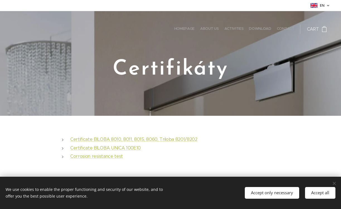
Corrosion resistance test (96, 156)
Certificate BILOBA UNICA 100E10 (105, 147)
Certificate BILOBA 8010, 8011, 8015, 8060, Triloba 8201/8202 (133, 139)
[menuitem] (273, 29)
